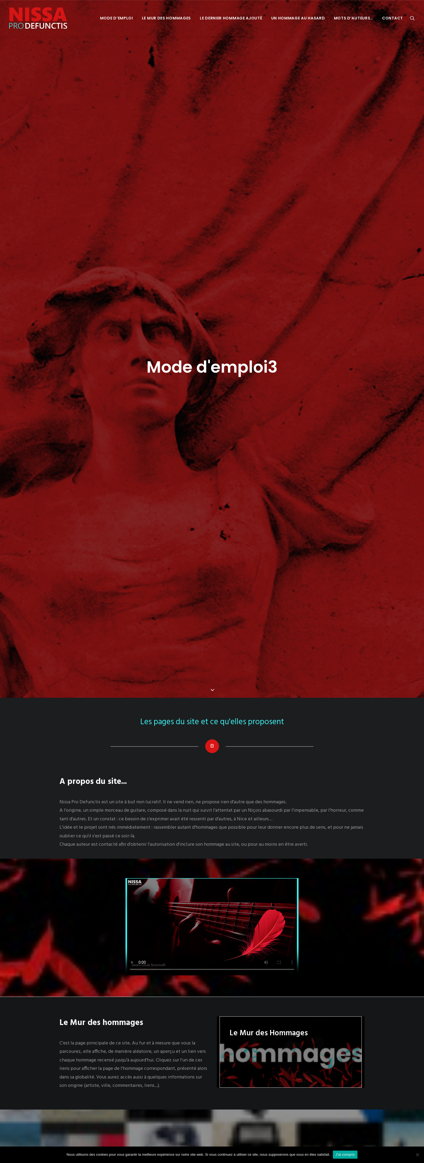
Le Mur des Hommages (166, 18)
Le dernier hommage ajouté (231, 18)
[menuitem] (116, 18)
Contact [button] (392, 18)
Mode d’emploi (116, 18)
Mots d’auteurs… (353, 18)
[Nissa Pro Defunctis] (38, 18)
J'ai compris (345, 1154)
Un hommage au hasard (298, 18)
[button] (412, 18)
